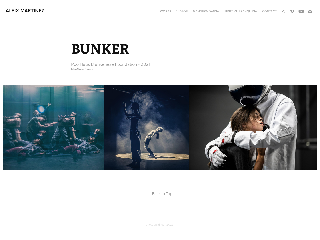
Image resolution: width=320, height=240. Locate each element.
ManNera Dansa (206, 11)
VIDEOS (182, 11)
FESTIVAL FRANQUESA (240, 11)
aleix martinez (25, 10)
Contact (269, 11)
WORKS (165, 11)
